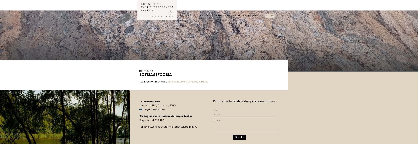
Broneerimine (205, 15)
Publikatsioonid (251, 15)
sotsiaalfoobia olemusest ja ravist (188, 81)
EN (272, 15)
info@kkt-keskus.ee (153, 109)
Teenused (177, 15)
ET (268, 15)
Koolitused (233, 15)
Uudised (219, 15)
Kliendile (190, 15)
